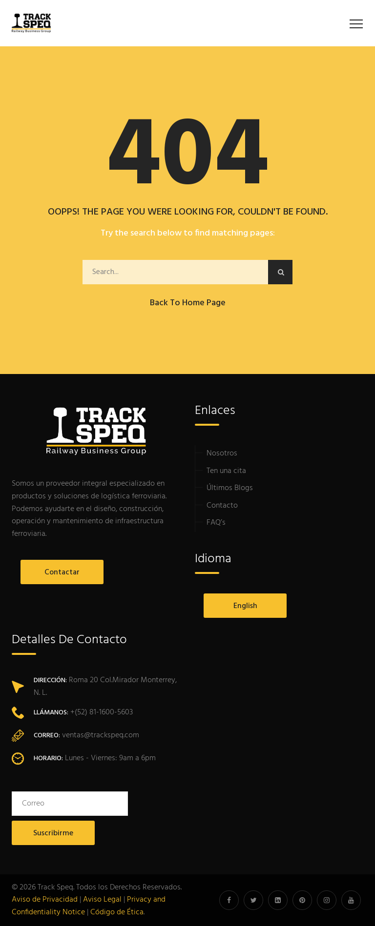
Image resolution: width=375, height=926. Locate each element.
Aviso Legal (102, 899)
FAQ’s (216, 522)
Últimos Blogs (230, 488)
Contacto (222, 505)
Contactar (53, 572)
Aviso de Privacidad (45, 899)
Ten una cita (226, 471)
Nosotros (222, 453)
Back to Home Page (188, 303)
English (237, 606)
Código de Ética (117, 912)
